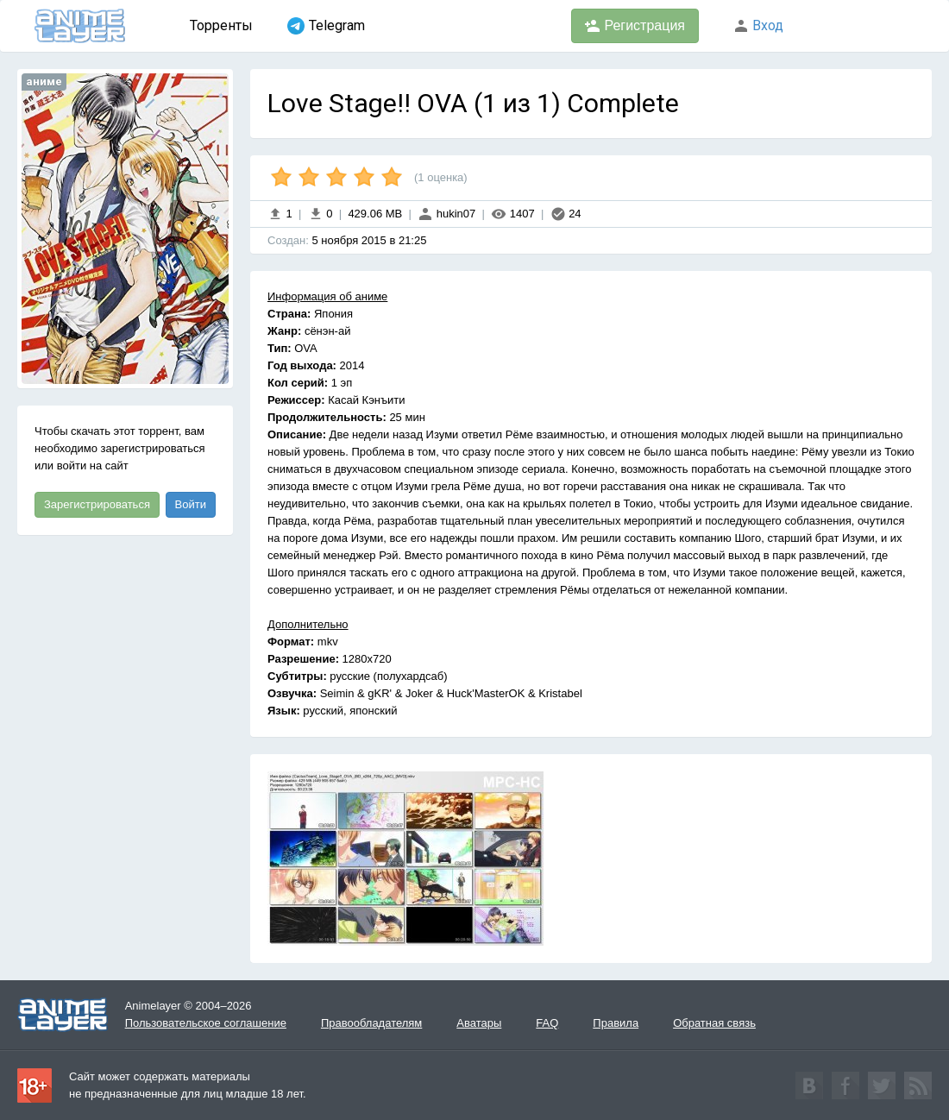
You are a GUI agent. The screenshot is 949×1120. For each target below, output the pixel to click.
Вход (758, 25)
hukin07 (446, 213)
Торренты (221, 25)
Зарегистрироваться (97, 504)
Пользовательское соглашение (205, 1022)
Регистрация (635, 26)
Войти (190, 504)
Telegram (326, 26)
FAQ (547, 1022)
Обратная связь (714, 1022)
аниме (44, 81)
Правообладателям (371, 1022)
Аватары (478, 1022)
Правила (615, 1022)
